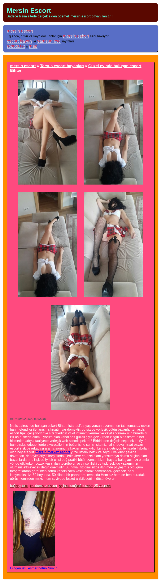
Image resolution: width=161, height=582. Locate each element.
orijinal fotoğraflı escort (75, 486)
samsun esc (48, 40)
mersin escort (20, 30)
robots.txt (16, 45)
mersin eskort (76, 35)
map (33, 45)
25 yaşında (102, 486)
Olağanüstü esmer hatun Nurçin (33, 568)
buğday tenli (19, 486)
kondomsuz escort (43, 486)
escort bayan (19, 40)
